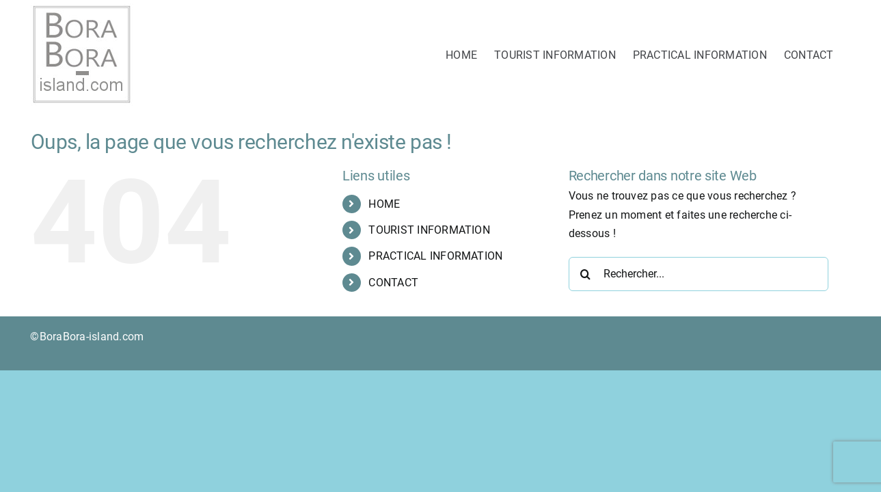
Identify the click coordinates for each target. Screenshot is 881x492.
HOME (384, 203)
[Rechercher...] (698, 274)
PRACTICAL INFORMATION (435, 255)
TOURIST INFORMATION (429, 229)
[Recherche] (586, 274)
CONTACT (393, 282)
